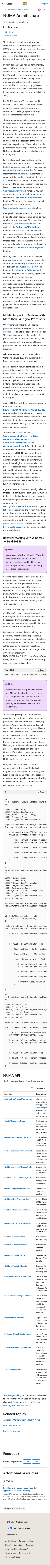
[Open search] (38, 3)
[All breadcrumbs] (5, 9)
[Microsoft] (25, 3)
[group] (25, 675)
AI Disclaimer (10, 1541)
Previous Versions (26, 1541)
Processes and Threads (18, 9)
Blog (7, 1545)
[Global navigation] (2, 3)
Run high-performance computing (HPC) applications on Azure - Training (20, 1489)
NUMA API (9, 32)
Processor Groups (11, 1430)
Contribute (18, 1545)
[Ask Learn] (39, 9)
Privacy (29, 1545)
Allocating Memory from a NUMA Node (21, 1419)
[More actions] (44, 9)
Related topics (11, 35)
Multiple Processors (12, 1425)
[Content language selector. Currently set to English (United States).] (17, 1522)
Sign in (45, 3)
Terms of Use (10, 1553)
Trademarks (23, 1553)
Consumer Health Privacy (15, 1549)
